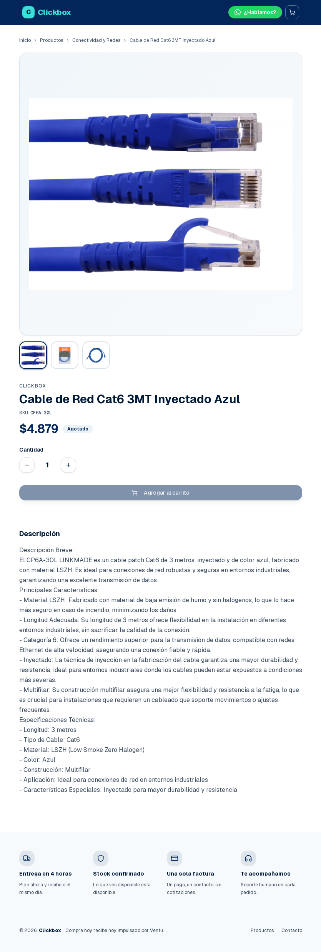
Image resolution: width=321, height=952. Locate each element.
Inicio (25, 40)
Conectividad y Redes (96, 40)
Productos (51, 40)
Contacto (291, 930)
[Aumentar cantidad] (68, 465)
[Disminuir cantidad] (27, 465)
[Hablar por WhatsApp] (255, 12)
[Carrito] (292, 12)
